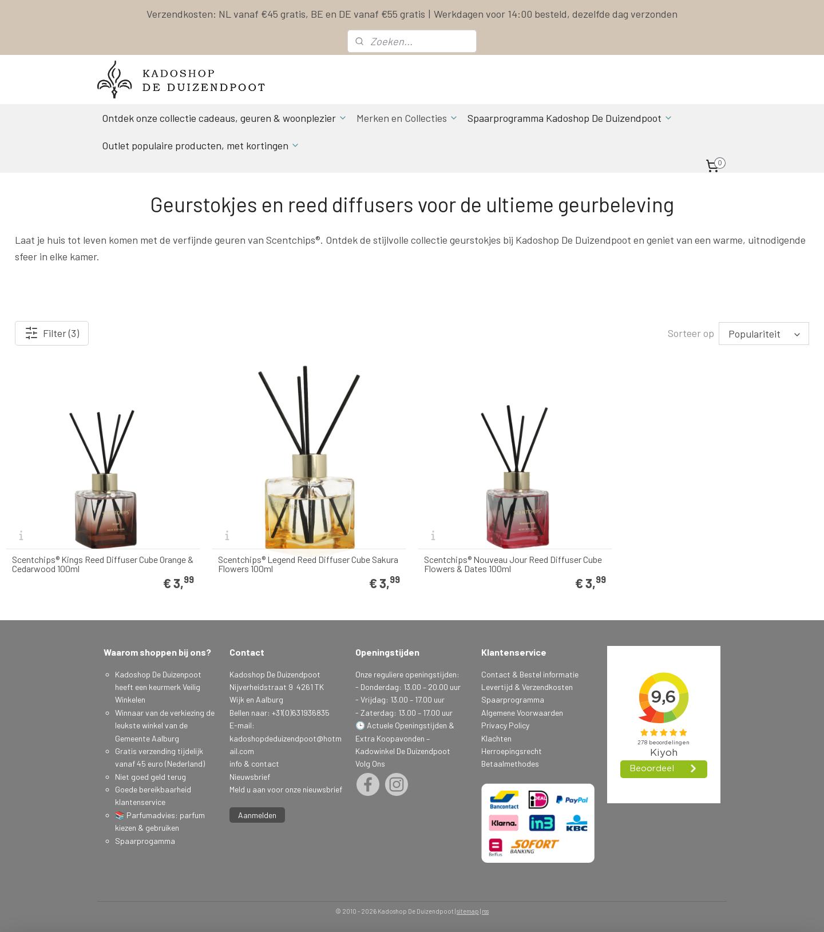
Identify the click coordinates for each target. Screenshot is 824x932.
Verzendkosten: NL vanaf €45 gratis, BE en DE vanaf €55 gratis (285, 13)
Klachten (496, 738)
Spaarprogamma (146, 841)
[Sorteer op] (764, 333)
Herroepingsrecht (511, 751)
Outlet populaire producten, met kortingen (201, 145)
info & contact (254, 763)
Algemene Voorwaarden (522, 712)
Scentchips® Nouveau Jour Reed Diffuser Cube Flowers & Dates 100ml (513, 564)
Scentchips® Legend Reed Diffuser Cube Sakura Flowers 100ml (308, 564)
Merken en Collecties (407, 118)
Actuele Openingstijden (407, 725)
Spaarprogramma (512, 699)
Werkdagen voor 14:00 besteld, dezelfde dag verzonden (556, 13)
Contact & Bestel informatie (530, 674)
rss (485, 911)
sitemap (468, 911)
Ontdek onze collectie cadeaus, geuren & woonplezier (224, 118)
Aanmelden (257, 815)
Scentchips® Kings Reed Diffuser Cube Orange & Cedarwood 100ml (102, 564)
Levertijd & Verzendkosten (527, 687)
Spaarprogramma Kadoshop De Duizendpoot (570, 118)
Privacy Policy (505, 725)
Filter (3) (52, 333)
